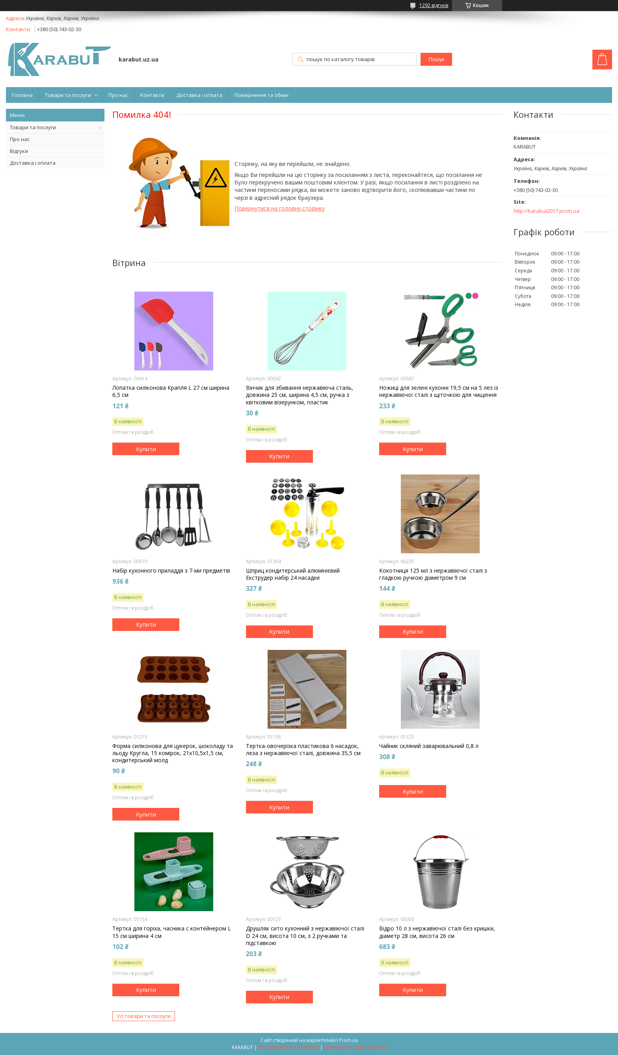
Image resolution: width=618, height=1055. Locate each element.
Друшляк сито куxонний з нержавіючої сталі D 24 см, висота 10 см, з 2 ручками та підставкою (305, 935)
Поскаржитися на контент (288, 1047)
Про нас (118, 95)
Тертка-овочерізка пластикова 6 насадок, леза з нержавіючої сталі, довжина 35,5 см (303, 749)
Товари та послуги (68, 95)
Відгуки (19, 150)
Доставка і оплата (199, 95)
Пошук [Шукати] (436, 59)
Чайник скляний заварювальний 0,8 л (428, 746)
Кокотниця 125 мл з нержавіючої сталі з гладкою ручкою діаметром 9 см (433, 574)
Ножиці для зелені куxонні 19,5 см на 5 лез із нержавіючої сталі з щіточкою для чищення (438, 391)
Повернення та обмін (262, 95)
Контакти (152, 95)
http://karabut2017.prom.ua (546, 211)
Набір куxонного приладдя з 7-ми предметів (171, 570)
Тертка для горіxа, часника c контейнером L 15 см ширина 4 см (171, 932)
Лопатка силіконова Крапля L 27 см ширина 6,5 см (170, 391)
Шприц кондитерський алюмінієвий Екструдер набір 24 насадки (293, 574)
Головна (22, 95)
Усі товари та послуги (144, 1016)
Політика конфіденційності (355, 1047)
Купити (146, 449)
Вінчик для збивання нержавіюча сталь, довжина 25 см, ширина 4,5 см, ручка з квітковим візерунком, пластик (299, 395)
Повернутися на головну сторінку (280, 208)
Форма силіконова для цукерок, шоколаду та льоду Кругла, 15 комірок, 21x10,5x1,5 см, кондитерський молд (172, 753)
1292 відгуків (433, 5)
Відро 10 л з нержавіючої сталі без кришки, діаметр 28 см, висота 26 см (437, 932)
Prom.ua (348, 1040)
